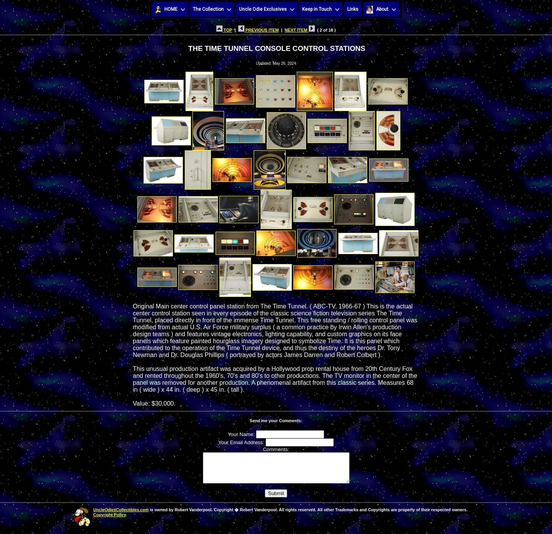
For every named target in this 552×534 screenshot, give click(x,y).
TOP (224, 30)
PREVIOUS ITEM (258, 30)
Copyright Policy (109, 520)
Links (352, 9)
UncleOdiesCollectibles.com (121, 515)
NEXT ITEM (300, 30)
